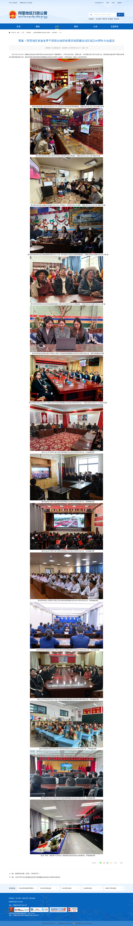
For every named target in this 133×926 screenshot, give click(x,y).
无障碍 (119, 2)
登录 (107, 2)
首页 (18, 26)
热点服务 (98, 19)
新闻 (38, 26)
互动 (95, 26)
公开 (57, 26)
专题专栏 (28, 32)
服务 (76, 26)
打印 (115, 863)
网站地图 (32, 898)
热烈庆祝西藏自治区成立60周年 (41, 32)
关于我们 (18, 898)
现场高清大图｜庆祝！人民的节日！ (27, 873)
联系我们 (11, 898)
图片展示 (54, 32)
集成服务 (110, 19)
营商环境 (104, 19)
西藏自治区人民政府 (26, 2)
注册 (113, 2)
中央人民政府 (13, 2)
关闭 (121, 863)
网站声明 (25, 898)
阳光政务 (116, 19)
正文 (60, 32)
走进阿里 (114, 26)
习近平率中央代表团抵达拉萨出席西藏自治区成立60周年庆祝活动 (37, 877)
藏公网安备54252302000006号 (83, 923)
